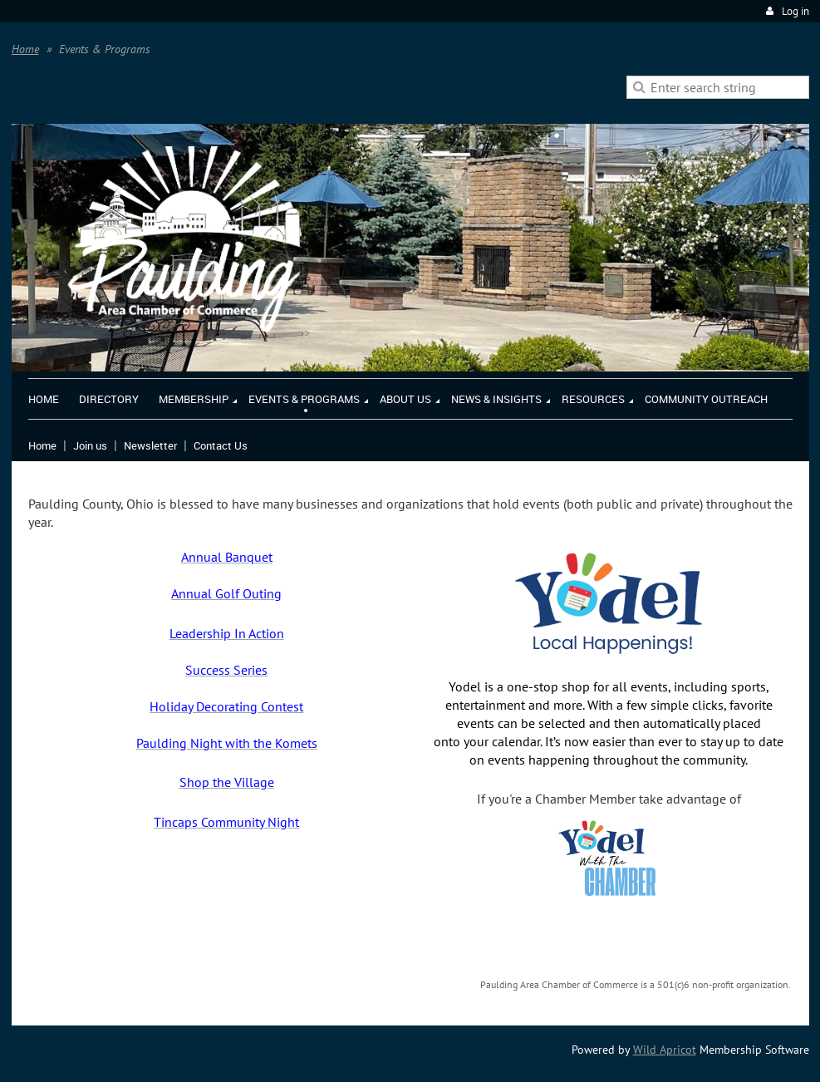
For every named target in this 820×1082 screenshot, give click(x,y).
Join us (90, 445)
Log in (795, 11)
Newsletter (150, 445)
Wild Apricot (664, 1049)
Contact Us (221, 445)
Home (25, 49)
